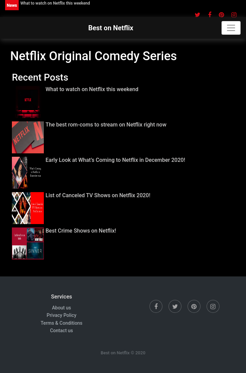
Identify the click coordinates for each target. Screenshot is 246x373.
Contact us (61, 330)
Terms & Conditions (61, 323)
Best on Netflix (110, 28)
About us (61, 307)
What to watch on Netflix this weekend (55, 3)
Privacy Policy (61, 315)
